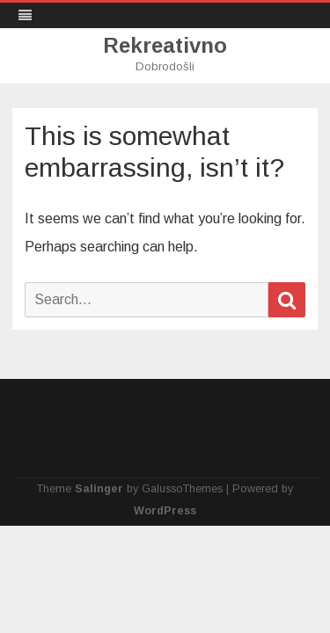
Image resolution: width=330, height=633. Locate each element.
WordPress (165, 511)
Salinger (99, 489)
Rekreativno (165, 45)
